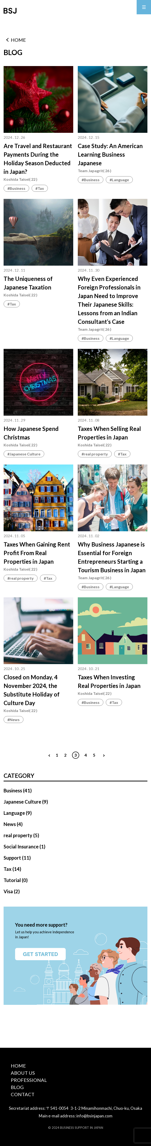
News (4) (13, 824)
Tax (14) (12, 869)
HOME (18, 40)
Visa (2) (12, 891)
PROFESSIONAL (29, 1080)
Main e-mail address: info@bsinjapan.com (75, 1115)
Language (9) (18, 813)
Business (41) (18, 790)
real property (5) (21, 835)
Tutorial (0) (16, 880)
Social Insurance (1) (24, 846)
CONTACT (22, 1094)
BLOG (17, 1087)
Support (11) (17, 858)
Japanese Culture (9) (26, 802)
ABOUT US (23, 1073)
